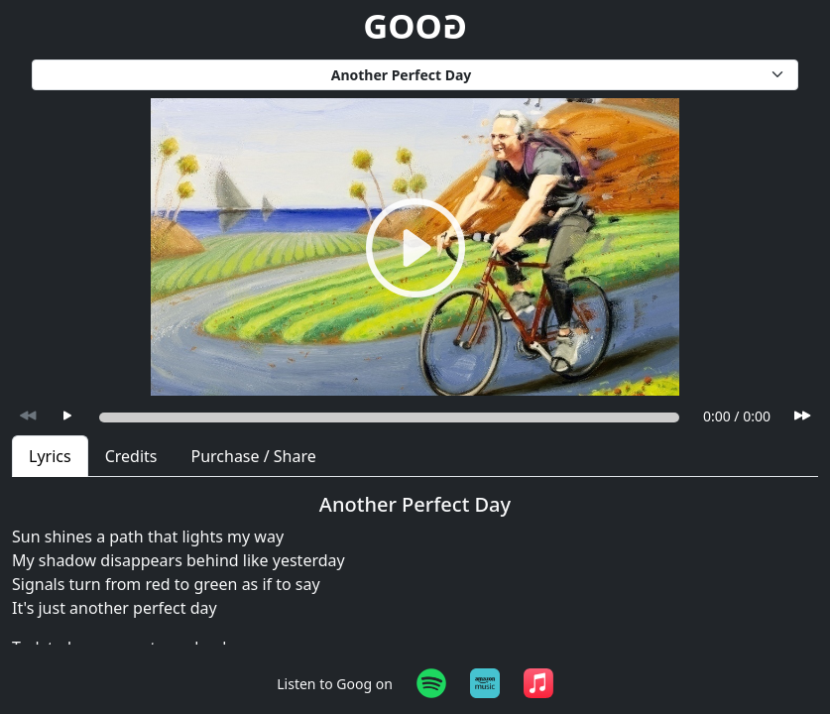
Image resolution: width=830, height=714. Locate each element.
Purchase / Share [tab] (252, 456)
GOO (415, 25)
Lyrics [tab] (50, 456)
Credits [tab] (131, 456)
